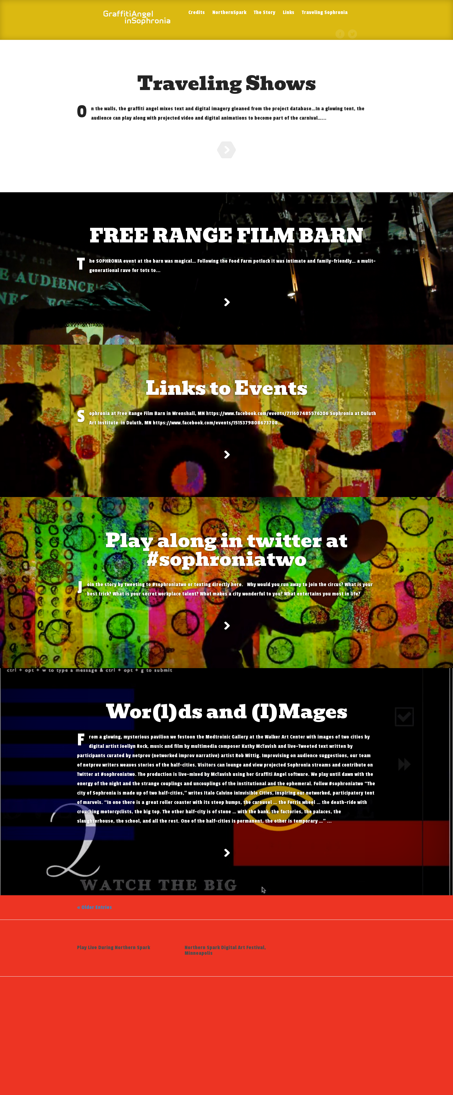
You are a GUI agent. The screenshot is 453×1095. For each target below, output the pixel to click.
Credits (196, 13)
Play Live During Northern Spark (113, 1025)
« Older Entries (94, 985)
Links (288, 13)
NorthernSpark (229, 13)
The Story (264, 13)
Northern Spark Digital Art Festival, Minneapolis (225, 1028)
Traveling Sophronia (325, 13)
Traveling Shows (226, 83)
